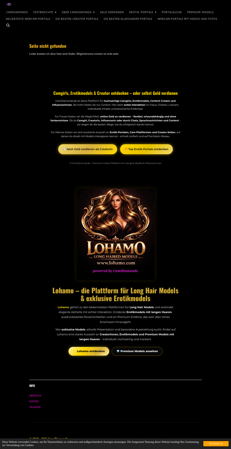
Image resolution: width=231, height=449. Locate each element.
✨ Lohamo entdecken (89, 351)
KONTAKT (34, 401)
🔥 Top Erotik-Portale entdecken (146, 149)
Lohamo (63, 307)
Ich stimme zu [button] (216, 443)
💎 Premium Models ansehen (137, 351)
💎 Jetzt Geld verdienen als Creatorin (88, 149)
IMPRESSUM (35, 395)
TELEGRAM (35, 407)
